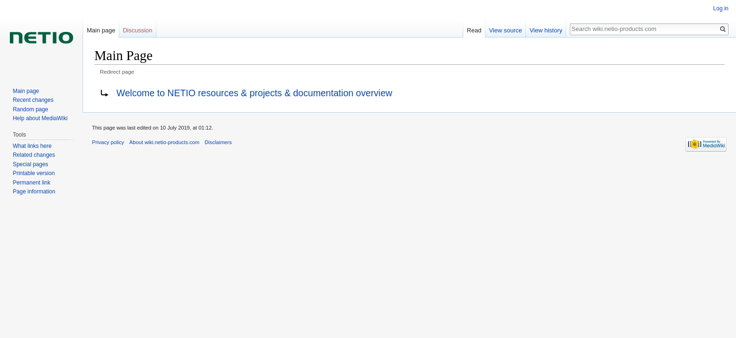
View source (505, 30)
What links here (32, 146)
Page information (34, 191)
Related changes (34, 155)
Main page (101, 30)
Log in (720, 8)
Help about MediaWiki (40, 118)
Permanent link (31, 182)
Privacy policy (108, 142)
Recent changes (33, 100)
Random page (30, 109)
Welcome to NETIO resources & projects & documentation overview (254, 93)
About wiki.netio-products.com (164, 142)
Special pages (30, 164)
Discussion (138, 30)
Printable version (33, 173)
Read (474, 30)
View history (545, 30)
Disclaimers (218, 142)
